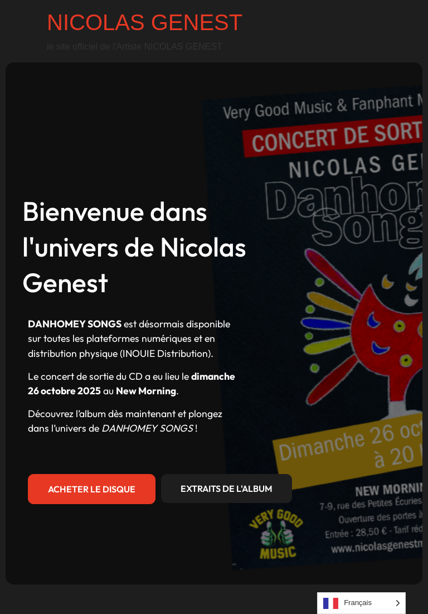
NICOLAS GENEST (144, 22)
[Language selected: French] (361, 603)
